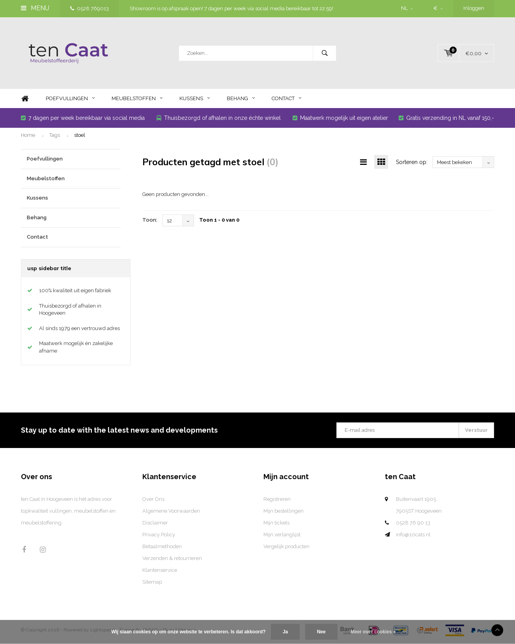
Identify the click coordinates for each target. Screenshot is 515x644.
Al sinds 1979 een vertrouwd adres (79, 328)
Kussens (194, 98)
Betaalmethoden (162, 546)
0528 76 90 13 (413, 523)
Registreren (277, 499)
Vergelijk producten (286, 546)
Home (25, 98)
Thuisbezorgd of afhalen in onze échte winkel (219, 118)
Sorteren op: (411, 162)
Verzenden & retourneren (172, 558)
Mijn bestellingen (283, 511)
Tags (54, 135)
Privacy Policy (158, 535)
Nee (321, 632)
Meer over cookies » (373, 632)
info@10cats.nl (413, 535)
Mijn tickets (276, 523)
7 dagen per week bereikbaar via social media (83, 118)
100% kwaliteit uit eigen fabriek (75, 290)
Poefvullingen (70, 98)
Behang (241, 98)
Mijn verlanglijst (281, 535)
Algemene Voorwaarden (171, 511)
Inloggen (473, 8)
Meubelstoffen (137, 98)
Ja (285, 632)
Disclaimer (155, 523)
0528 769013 (89, 8)
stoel (79, 135)
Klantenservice (159, 570)
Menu (35, 8)
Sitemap (152, 582)
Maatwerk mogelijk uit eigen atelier (340, 118)
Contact (286, 98)
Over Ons (153, 499)
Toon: (149, 220)
